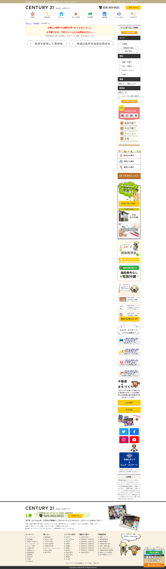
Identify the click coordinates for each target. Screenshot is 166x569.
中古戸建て (130, 128)
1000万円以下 (85, 537)
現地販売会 (30, 552)
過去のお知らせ (127, 319)
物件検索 (47, 17)
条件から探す (129, 167)
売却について (103, 537)
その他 (68, 559)
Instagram (30, 561)
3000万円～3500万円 (87, 548)
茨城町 (68, 546)
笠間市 (68, 544)
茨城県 (123, 44)
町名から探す (129, 155)
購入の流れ (48, 550)
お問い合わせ (133, 7)
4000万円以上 (85, 552)
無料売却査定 (103, 541)
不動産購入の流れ (130, 176)
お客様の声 (133, 17)
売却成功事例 (103, 539)
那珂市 (68, 550)
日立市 (68, 541)
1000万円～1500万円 (87, 539)
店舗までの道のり (32, 541)
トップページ (31, 537)
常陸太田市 (69, 552)
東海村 (68, 557)
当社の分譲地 (76, 17)
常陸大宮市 (69, 554)
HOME (33, 17)
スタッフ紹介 (119, 17)
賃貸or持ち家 (49, 546)
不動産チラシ (31, 550)
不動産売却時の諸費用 (106, 550)
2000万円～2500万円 (87, 544)
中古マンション (126, 70)
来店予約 (47, 552)
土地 (122, 74)
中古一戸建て (125, 65)
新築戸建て (130, 123)
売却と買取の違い (105, 546)
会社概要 (90, 17)
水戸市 (68, 537)
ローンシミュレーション (52, 548)
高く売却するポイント (106, 548)
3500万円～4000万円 (87, 550)
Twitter (29, 559)
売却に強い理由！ (129, 203)
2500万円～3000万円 (87, 546)
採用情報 (129, 410)
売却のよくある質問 (105, 552)
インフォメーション (33, 544)
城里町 (68, 548)
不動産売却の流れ (105, 544)
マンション (130, 133)
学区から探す (129, 161)
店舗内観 (104, 17)
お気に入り (121, 2)
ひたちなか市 (70, 539)
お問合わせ (75, 516)
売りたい (61, 17)
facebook (30, 557)
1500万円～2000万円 (87, 541)
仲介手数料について (105, 554)
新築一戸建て (125, 61)
